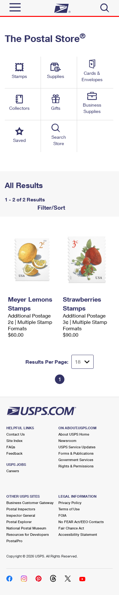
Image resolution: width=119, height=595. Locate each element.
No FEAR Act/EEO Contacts (81, 522)
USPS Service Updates (77, 447)
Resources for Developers (27, 534)
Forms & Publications (76, 453)
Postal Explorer (19, 522)
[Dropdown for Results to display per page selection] (82, 362)
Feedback (14, 453)
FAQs (10, 447)
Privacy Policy (70, 502)
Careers (12, 471)
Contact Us (15, 434)
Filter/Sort (50, 207)
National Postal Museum (26, 528)
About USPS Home (73, 434)
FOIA (62, 515)
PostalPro (14, 541)
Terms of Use (69, 509)
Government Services (75, 460)
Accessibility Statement (77, 534)
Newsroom (67, 440)
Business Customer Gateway (30, 502)
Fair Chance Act (71, 528)
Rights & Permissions (76, 466)
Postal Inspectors (20, 509)
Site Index (14, 440)
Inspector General (20, 515)
